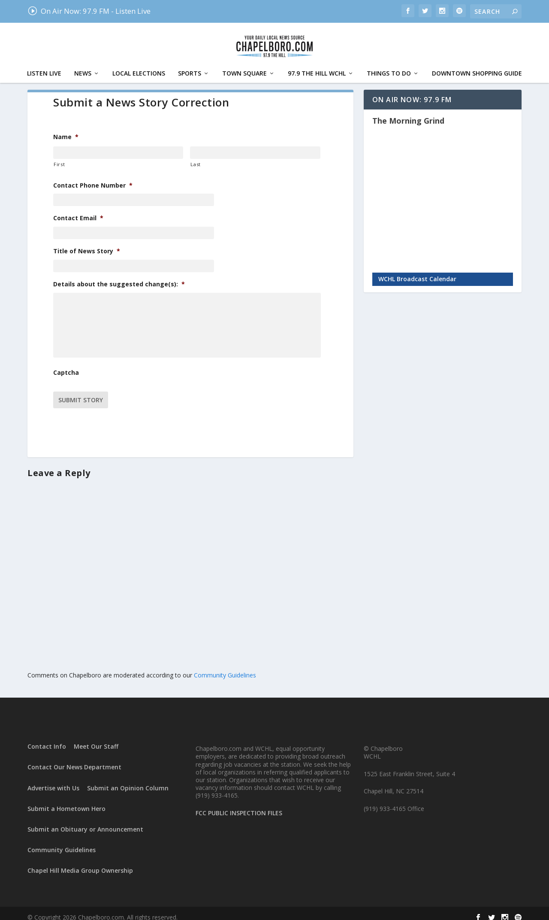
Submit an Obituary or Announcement (85, 821)
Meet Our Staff (96, 738)
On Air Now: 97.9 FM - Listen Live (89, 11)
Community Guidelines (225, 667)
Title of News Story (86, 242)
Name (65, 128)
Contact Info (46, 738)
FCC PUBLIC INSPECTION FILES (239, 805)
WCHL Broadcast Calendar (417, 270)
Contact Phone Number (93, 177)
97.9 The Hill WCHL (317, 65)
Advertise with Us (53, 779)
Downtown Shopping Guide (477, 65)
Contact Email (78, 209)
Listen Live (44, 65)
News (82, 65)
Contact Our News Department (74, 759)
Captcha (66, 368)
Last (195, 155)
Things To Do (389, 65)
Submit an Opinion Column (128, 779)
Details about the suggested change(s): (119, 275)
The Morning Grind (408, 112)
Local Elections (138, 65)
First (59, 155)
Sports (189, 65)
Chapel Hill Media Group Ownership (80, 862)
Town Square (244, 65)
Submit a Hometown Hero (66, 800)
